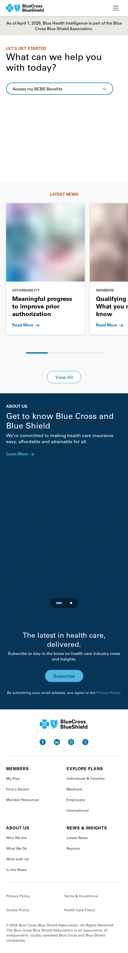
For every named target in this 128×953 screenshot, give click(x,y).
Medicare (74, 789)
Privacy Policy (108, 692)
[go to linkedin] (57, 742)
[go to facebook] (43, 742)
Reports (73, 848)
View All (64, 377)
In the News (16, 869)
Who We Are (16, 837)
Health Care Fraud (79, 910)
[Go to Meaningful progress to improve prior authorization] (45, 269)
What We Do (16, 848)
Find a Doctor (17, 789)
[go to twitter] (85, 742)
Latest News (77, 837)
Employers (76, 800)
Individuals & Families (86, 778)
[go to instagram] (71, 742)
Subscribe (64, 676)
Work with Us (17, 859)
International (78, 810)
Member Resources (22, 800)
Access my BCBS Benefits (37, 88)
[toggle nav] (116, 8)
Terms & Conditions (81, 896)
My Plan (13, 778)
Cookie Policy (17, 910)
